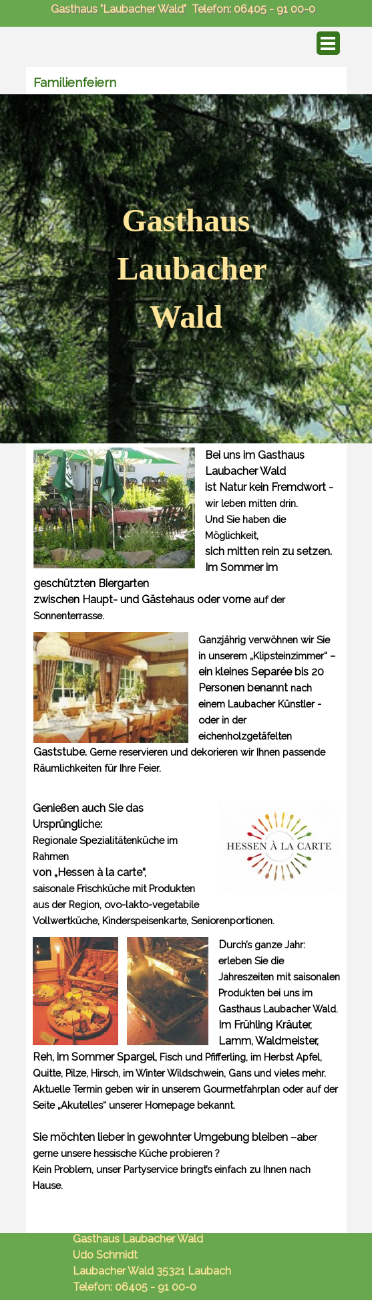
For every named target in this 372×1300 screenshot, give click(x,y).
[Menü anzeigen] (328, 43)
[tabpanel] (186, 269)
